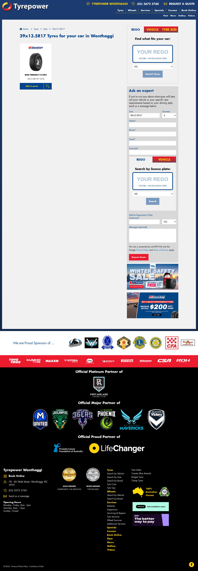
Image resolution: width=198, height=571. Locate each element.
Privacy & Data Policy (19, 566)
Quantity (166, 111)
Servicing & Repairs (116, 513)
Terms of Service (160, 250)
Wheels (132, 10)
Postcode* (134, 148)
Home (24, 29)
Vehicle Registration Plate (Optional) (140, 216)
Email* (132, 139)
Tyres (120, 10)
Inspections (112, 509)
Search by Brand (115, 480)
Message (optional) (138, 227)
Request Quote (139, 257)
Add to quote (32, 86)
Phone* (132, 130)
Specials (159, 10)
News (173, 15)
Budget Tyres (137, 477)
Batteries (111, 506)
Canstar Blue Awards (141, 473)
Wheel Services (114, 520)
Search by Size (114, 477)
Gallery (182, 15)
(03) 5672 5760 (148, 3)
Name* (132, 120)
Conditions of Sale (36, 566)
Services (145, 10)
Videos (191, 15)
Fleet (165, 15)
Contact (172, 10)
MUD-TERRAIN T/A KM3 (36, 75)
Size (131, 111)
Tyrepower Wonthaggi (107, 3)
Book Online (189, 10)
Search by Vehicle (115, 473)
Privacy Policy (142, 250)
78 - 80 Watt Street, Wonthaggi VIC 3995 (28, 483)
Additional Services (116, 523)
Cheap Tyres (137, 480)
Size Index (136, 469)
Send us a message (19, 496)
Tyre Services (113, 516)
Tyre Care (111, 484)
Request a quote (179, 3)
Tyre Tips (111, 487)
